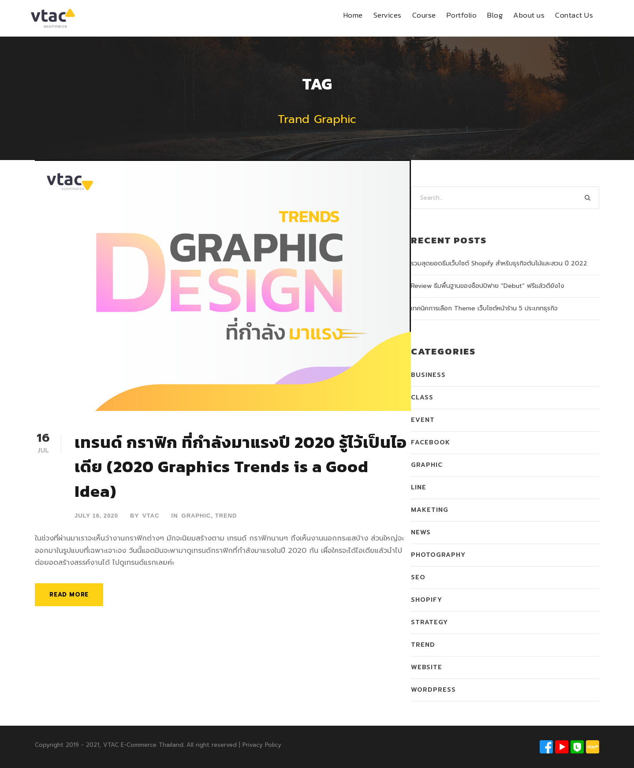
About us (528, 15)
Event (423, 420)
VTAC (150, 515)
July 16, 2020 (96, 515)
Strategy (429, 622)
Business (428, 375)
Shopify (426, 599)
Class (422, 397)
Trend (226, 515)
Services (387, 15)
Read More (69, 594)
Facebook (430, 442)
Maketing (429, 509)
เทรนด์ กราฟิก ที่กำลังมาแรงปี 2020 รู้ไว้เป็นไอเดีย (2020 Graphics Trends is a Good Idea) (241, 466)
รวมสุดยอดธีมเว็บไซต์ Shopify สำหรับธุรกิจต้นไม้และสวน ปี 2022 (499, 263)
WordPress (433, 689)
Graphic (196, 515)
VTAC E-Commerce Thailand (143, 745)
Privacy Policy (261, 745)
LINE (418, 487)
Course (424, 15)
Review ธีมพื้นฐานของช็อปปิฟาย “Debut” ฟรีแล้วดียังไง (487, 286)
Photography (438, 554)
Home (353, 15)
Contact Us (574, 15)
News (421, 532)
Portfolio (462, 15)
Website (426, 667)
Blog (495, 15)
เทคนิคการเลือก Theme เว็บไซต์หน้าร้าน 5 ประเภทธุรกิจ (484, 308)
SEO (418, 577)
